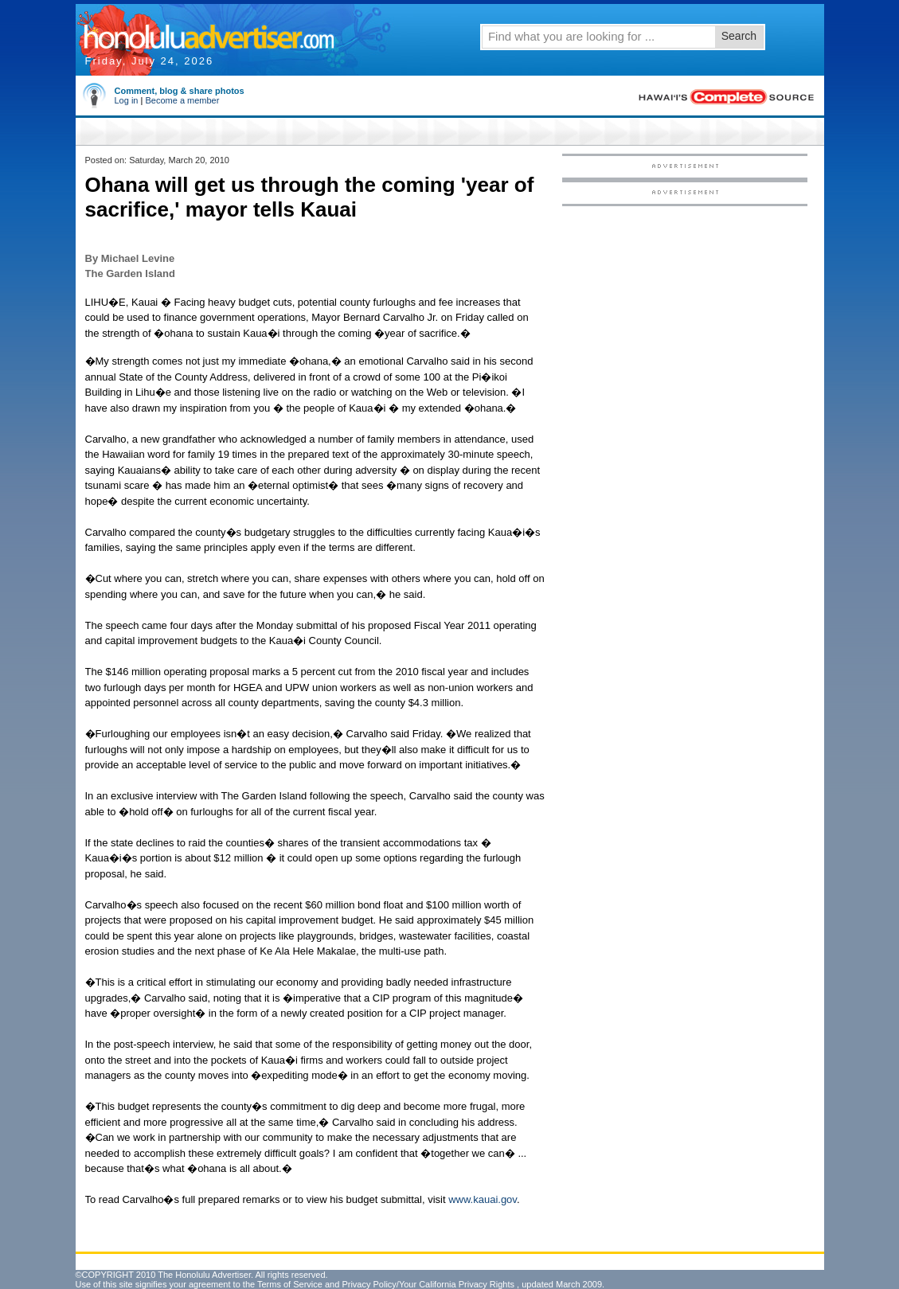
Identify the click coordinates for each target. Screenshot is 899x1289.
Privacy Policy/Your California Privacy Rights (428, 1284)
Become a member (182, 100)
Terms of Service (289, 1284)
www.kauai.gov (482, 1199)
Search (738, 35)
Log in (127, 100)
